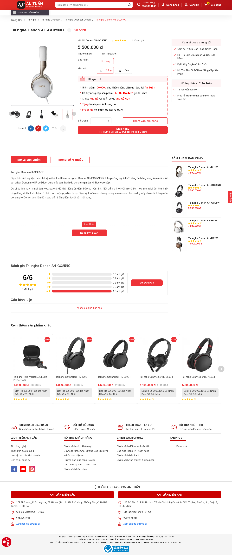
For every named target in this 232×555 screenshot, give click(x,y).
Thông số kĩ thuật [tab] (70, 159)
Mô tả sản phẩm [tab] (29, 159)
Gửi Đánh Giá (147, 282)
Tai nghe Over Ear (50, 19)
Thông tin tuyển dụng (22, 451)
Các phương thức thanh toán (80, 464)
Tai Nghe (31, 19)
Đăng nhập (170, 5)
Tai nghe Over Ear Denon (77, 19)
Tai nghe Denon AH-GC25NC (204, 185)
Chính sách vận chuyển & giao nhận (136, 460)
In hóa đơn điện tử (74, 455)
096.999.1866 (149, 6)
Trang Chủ (16, 20)
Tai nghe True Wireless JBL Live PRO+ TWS (30, 379)
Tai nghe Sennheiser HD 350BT (114, 377)
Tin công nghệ (18, 446)
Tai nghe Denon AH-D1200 (203, 167)
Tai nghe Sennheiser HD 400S (71, 377)
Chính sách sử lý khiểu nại (77, 446)
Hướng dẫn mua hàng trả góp (80, 460)
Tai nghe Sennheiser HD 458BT (198, 377)
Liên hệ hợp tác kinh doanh (25, 455)
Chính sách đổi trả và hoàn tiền (133, 446)
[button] (11, 114)
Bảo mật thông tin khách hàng (133, 451)
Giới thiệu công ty (20, 460)
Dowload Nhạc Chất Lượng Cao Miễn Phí (86, 451)
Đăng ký (191, 5)
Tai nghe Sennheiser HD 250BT (156, 377)
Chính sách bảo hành (128, 455)
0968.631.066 (130, 517)
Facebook (181, 446)
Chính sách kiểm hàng (75, 469)
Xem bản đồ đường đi (28, 523)
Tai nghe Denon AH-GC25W (203, 202)
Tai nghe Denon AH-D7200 (203, 238)
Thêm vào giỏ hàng (145, 120)
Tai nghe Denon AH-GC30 (202, 220)
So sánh (76, 30)
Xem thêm (89, 224)
